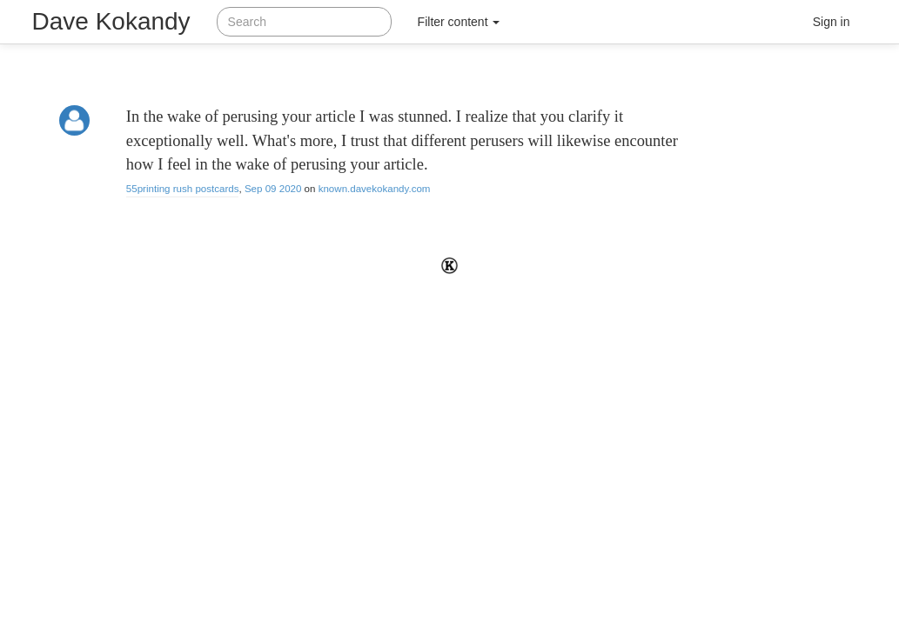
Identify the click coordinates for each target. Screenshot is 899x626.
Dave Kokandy (111, 21)
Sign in (831, 22)
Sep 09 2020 (273, 188)
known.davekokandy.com (375, 188)
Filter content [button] (459, 22)
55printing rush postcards (182, 188)
